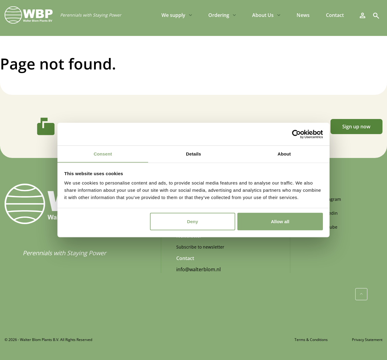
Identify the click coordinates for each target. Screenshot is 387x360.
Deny (192, 221)
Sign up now (356, 126)
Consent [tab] (103, 153)
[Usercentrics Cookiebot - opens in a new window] (296, 134)
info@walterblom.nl (198, 269)
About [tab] (284, 153)
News (303, 15)
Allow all (280, 221)
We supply (173, 15)
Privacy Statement (367, 339)
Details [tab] (193, 153)
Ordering (218, 15)
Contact (335, 15)
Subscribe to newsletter (200, 247)
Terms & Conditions (311, 339)
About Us (263, 15)
